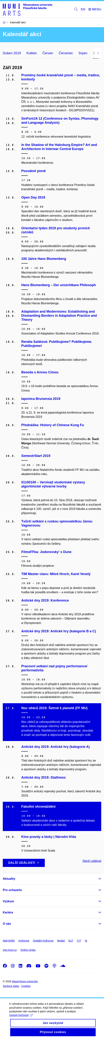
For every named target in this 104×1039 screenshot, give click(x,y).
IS (86, 940)
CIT (79, 940)
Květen (31, 53)
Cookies (26, 986)
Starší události (92, 860)
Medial (61, 940)
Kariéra (8, 912)
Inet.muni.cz (10, 949)
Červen (47, 53)
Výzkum (8, 901)
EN (83, 9)
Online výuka (27, 949)
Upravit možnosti (21, 1018)
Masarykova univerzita (25, 981)
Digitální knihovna (43, 940)
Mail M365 (9, 940)
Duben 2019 (12, 53)
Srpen (82, 53)
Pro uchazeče (12, 890)
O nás (7, 923)
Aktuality (9, 878)
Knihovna (24, 940)
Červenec (66, 53)
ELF (70, 940)
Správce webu (11, 986)
